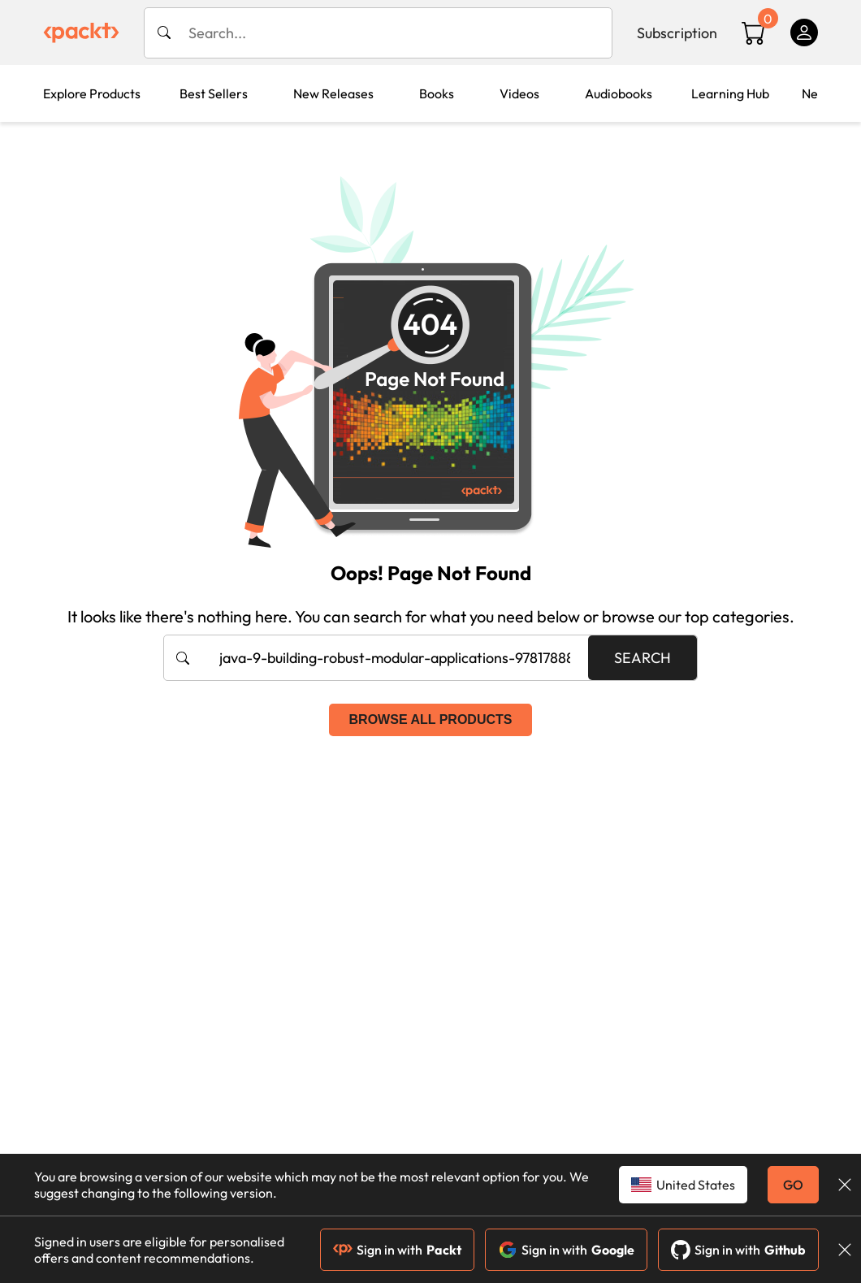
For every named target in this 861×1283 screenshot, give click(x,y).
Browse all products (431, 719)
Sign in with (397, 1249)
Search (642, 657)
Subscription (677, 33)
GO (793, 1185)
